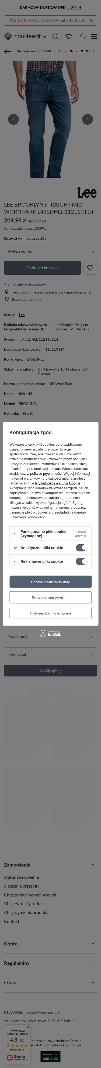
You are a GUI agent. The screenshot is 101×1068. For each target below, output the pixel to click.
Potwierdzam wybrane (50, 597)
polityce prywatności (45, 473)
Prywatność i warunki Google (57, 483)
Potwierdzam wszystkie (50, 581)
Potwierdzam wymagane (50, 612)
